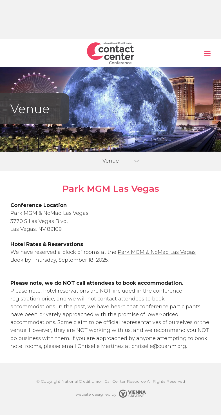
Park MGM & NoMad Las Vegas (157, 252)
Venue (110, 161)
